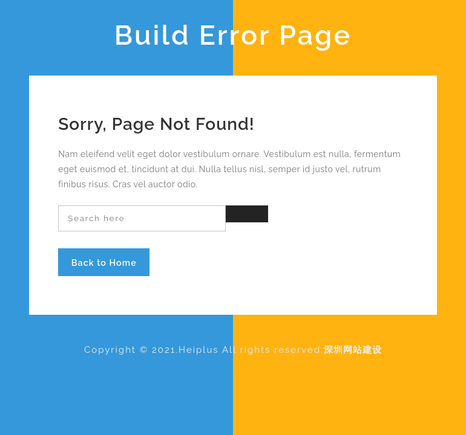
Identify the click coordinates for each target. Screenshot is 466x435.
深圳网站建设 (353, 349)
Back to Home (104, 262)
